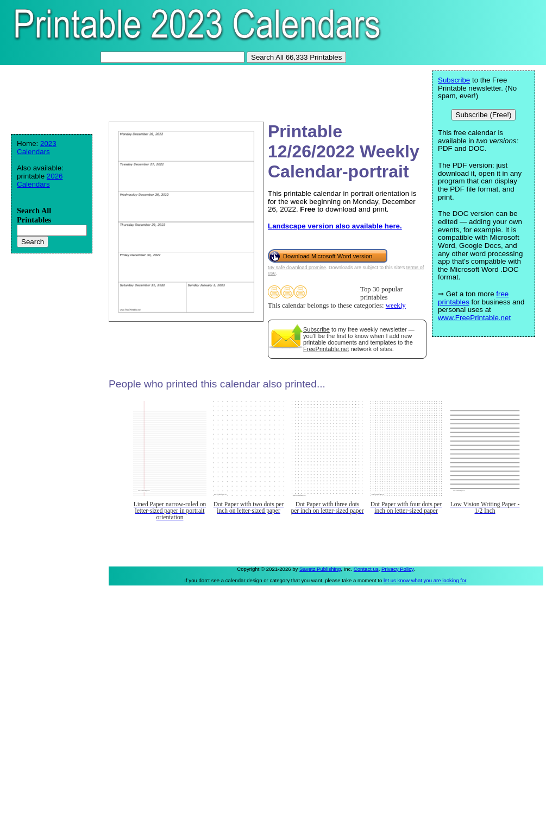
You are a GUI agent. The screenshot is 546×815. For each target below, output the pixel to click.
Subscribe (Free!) (484, 115)
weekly (396, 305)
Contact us (366, 569)
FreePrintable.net (326, 349)
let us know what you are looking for (425, 580)
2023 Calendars (37, 147)
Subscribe (316, 329)
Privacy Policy (397, 569)
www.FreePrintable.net (474, 318)
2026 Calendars (40, 180)
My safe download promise (297, 267)
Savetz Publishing (320, 569)
